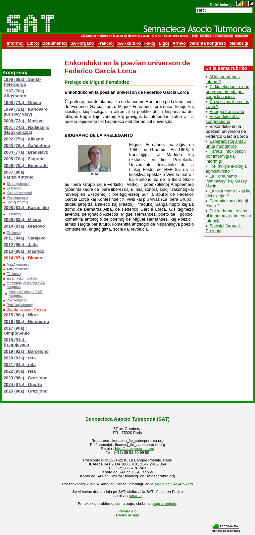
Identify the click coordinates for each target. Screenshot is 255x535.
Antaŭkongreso (18, 264)
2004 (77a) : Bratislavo (26, 152)
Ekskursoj (14, 188)
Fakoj (149, 43)
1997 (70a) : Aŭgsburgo (15, 93)
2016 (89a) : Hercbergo (26, 321)
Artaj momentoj (18, 269)
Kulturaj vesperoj (19, 193)
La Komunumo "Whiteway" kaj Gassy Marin (226, 181)
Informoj (15, 43)
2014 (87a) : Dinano (23, 257)
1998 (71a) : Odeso (22, 102)
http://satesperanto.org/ (134, 449)
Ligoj (164, 43)
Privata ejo (127, 511)
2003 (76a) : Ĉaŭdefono (27, 145)
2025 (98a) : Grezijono (25, 391)
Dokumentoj (54, 43)
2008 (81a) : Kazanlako (26, 207)
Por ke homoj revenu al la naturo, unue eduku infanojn (228, 215)
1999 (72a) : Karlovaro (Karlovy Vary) (26, 112)
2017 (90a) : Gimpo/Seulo (17, 331)
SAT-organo (82, 43)
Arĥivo (179, 43)
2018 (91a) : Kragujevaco (16, 342)
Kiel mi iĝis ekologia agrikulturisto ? (226, 169)
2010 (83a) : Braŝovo (24, 226)
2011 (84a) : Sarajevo (25, 238)
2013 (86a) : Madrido (24, 251)
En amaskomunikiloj (22, 278)
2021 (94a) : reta (20, 364)
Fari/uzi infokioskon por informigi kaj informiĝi (226, 156)
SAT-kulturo (129, 43)
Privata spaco (223, 35)
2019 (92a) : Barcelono (26, 351)
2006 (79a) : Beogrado (26, 165)
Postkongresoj (17, 197)
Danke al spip (127, 515)
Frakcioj (105, 43)
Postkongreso (17, 300)
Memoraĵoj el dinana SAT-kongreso (26, 285)
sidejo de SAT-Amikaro (173, 484)
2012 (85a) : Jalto (21, 244)
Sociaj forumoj (17, 202)
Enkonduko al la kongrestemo (223, 119)
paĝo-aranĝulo (164, 504)
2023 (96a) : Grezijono (25, 377)
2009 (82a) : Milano (22, 219)
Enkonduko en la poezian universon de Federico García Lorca (227, 131)
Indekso (205, 35)
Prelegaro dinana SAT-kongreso (26, 293)
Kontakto (241, 35)
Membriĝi (239, 43)
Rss (194, 35)
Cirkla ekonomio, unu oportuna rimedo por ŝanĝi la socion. (227, 91)
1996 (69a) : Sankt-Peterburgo (22, 82)
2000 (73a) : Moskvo (24, 120)
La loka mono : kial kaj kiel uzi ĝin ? (228, 193)
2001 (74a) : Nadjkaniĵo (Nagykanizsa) (26, 130)
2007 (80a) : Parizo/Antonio (18, 175)
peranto (135, 496)
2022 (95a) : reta (20, 371)
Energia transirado (227, 111)
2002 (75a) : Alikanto (24, 138)
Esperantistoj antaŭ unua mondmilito (226, 144)
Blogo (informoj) (18, 184)
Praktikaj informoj (20, 305)
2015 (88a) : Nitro (21, 314)
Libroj (33, 43)
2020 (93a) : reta (20, 357)
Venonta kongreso (207, 43)
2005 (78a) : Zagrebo (24, 158)
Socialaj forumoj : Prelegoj (26, 309)
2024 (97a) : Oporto (23, 384)
